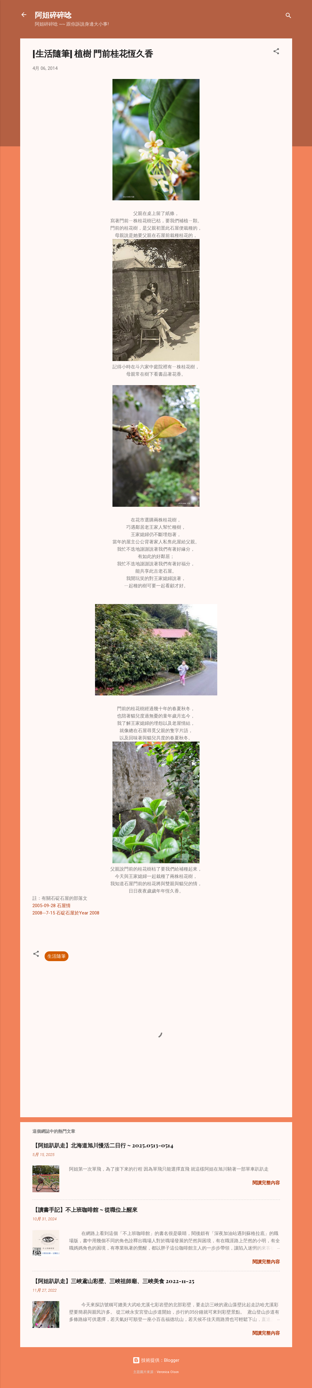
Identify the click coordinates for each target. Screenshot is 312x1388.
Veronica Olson (168, 1372)
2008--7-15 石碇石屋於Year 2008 (65, 913)
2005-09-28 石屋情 (51, 905)
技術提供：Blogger (156, 1360)
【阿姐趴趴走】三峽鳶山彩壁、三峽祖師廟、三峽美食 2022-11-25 (113, 1281)
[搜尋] (288, 16)
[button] (276, 52)
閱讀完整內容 (266, 1183)
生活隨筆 (56, 956)
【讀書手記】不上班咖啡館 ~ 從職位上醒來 (85, 1209)
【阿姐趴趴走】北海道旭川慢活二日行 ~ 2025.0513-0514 (102, 1145)
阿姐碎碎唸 (53, 15)
